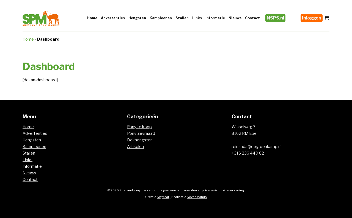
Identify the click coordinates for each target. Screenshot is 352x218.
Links (197, 18)
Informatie (215, 18)
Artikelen (135, 146)
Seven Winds (197, 197)
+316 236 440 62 (248, 153)
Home (92, 18)
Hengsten (137, 18)
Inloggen (311, 18)
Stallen (182, 18)
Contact (252, 18)
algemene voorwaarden (179, 190)
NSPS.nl (275, 18)
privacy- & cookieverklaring (223, 190)
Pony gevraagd (141, 133)
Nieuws (235, 18)
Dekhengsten (140, 140)
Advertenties (113, 18)
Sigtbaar (163, 197)
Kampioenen (161, 18)
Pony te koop (139, 126)
